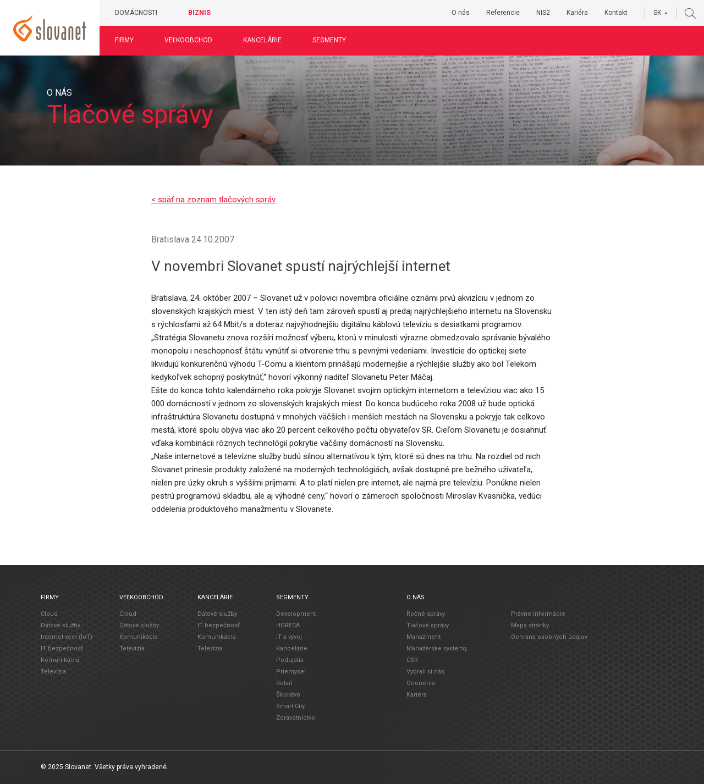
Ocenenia (420, 683)
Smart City (290, 706)
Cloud (49, 613)
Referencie (503, 12)
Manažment (423, 637)
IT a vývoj (289, 637)
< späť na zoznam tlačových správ (213, 200)
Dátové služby (60, 625)
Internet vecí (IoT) (66, 637)
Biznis (199, 12)
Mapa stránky (530, 625)
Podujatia (290, 660)
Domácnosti (136, 12)
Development (296, 613)
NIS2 (543, 12)
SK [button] (657, 12)
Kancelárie (262, 40)
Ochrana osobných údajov (549, 637)
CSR (412, 660)
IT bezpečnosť (62, 648)
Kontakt (616, 12)
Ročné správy (425, 613)
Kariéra (577, 12)
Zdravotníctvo (295, 717)
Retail (284, 683)
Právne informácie (538, 613)
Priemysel (291, 671)
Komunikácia (60, 660)
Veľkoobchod (188, 40)
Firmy (124, 40)
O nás (461, 12)
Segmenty (329, 40)
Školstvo (288, 694)
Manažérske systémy (436, 648)
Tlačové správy (427, 625)
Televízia (53, 671)
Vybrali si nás (425, 671)
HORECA (288, 625)
